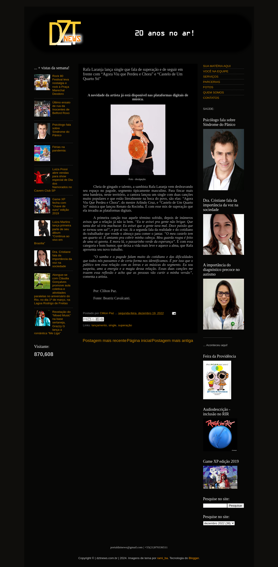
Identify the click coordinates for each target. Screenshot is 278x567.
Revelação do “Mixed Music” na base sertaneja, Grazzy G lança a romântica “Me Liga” (52, 322)
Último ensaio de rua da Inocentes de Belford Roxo (61, 108)
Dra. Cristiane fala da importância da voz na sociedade (62, 259)
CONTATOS (211, 97)
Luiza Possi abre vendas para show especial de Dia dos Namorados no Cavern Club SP (53, 180)
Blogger (194, 558)
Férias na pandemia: (59, 148)
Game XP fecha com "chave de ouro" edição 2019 (60, 206)
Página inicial (139, 340)
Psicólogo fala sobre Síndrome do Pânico (61, 130)
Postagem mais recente (105, 340)
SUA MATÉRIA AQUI (217, 66)
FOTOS (208, 87)
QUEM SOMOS (213, 92)
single (112, 325)
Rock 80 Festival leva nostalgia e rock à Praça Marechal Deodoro (60, 84)
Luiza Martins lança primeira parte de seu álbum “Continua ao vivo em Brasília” (52, 232)
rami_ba (162, 558)
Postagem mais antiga (172, 340)
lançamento (99, 325)
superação (125, 325)
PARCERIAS (211, 82)
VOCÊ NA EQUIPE (216, 71)
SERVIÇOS (211, 76)
